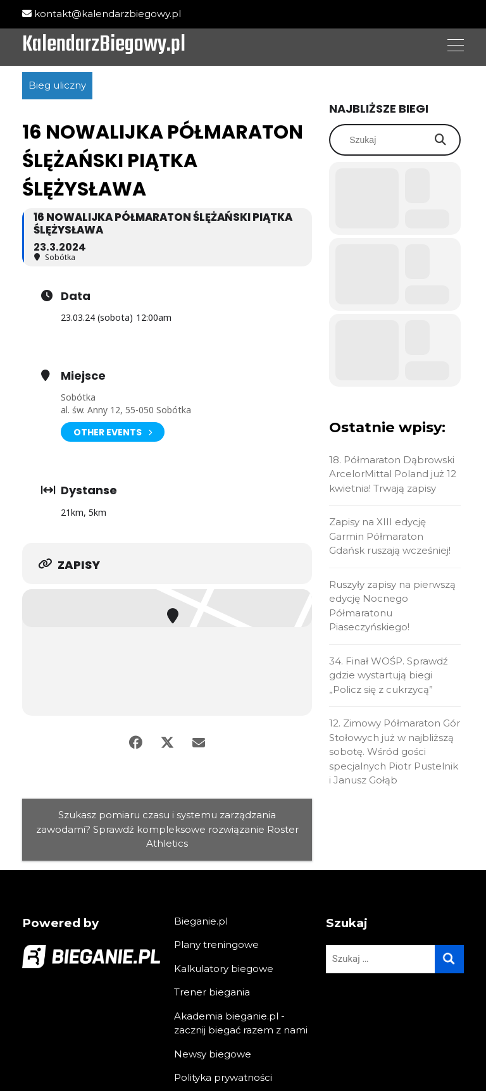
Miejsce (83, 376)
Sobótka (78, 397)
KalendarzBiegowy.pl (103, 45)
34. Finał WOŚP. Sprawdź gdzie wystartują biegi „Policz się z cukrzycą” (388, 675)
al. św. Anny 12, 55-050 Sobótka (126, 410)
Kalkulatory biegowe (223, 969)
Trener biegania (212, 992)
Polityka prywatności (223, 1077)
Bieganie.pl (201, 921)
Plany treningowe (216, 944)
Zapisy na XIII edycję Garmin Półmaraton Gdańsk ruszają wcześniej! (390, 536)
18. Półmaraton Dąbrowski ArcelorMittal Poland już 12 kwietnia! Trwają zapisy (392, 474)
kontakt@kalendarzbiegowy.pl (101, 14)
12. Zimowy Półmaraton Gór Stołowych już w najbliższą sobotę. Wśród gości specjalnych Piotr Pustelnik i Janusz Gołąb (394, 751)
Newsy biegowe (212, 1054)
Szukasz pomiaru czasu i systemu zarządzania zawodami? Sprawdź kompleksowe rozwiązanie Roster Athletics (167, 829)
